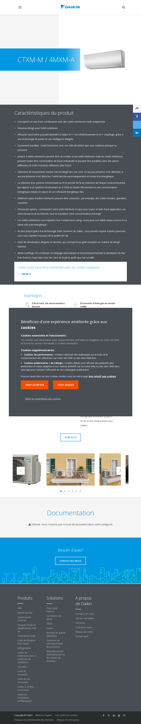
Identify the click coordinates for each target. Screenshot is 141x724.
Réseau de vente (84, 631)
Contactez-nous (83, 627)
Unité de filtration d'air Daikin (27, 642)
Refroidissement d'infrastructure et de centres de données (55, 656)
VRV (20, 608)
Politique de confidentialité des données (34, 719)
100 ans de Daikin (84, 618)
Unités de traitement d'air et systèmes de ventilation (27, 657)
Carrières (80, 622)
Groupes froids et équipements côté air (27, 628)
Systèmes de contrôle (24, 619)
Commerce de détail (53, 617)
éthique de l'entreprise (68, 719)
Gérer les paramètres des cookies (43, 398)
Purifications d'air (26, 635)
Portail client (81, 636)
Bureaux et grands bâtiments (56, 634)
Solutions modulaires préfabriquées (25, 697)
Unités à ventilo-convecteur (26, 688)
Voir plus (71, 437)
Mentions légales (44, 715)
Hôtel (49, 623)
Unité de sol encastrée (24, 680)
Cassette (22, 666)
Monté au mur (25, 612)
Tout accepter (34, 384)
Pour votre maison (52, 610)
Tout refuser (65, 384)
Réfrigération (24, 648)
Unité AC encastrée (23, 673)
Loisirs (49, 628)
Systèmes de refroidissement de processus (54, 643)
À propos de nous (84, 613)
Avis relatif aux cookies (66, 715)
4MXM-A (26, 273)
